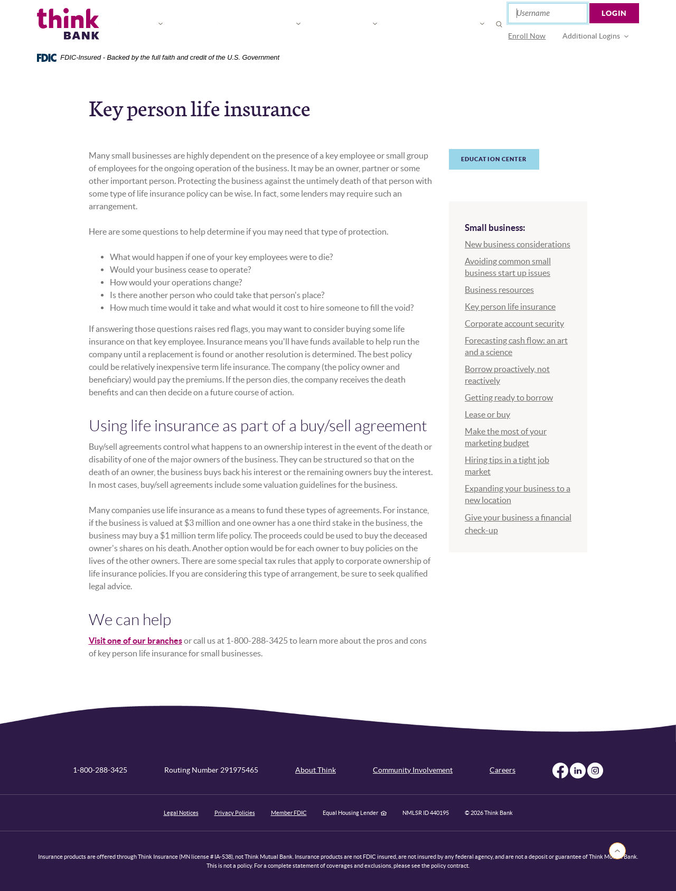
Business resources (499, 289)
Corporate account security (514, 323)
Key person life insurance (510, 306)
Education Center (494, 159)
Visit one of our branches (135, 640)
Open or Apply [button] (405, 24)
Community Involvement (413, 770)
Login (614, 13)
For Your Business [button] (249, 24)
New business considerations (517, 244)
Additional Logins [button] (592, 36)
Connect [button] (332, 24)
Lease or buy (487, 414)
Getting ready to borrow (509, 397)
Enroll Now (527, 36)
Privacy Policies (234, 813)
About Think (315, 770)
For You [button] (170, 24)
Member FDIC (289, 813)
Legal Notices (181, 813)
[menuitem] (527, 36)
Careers (502, 770)
